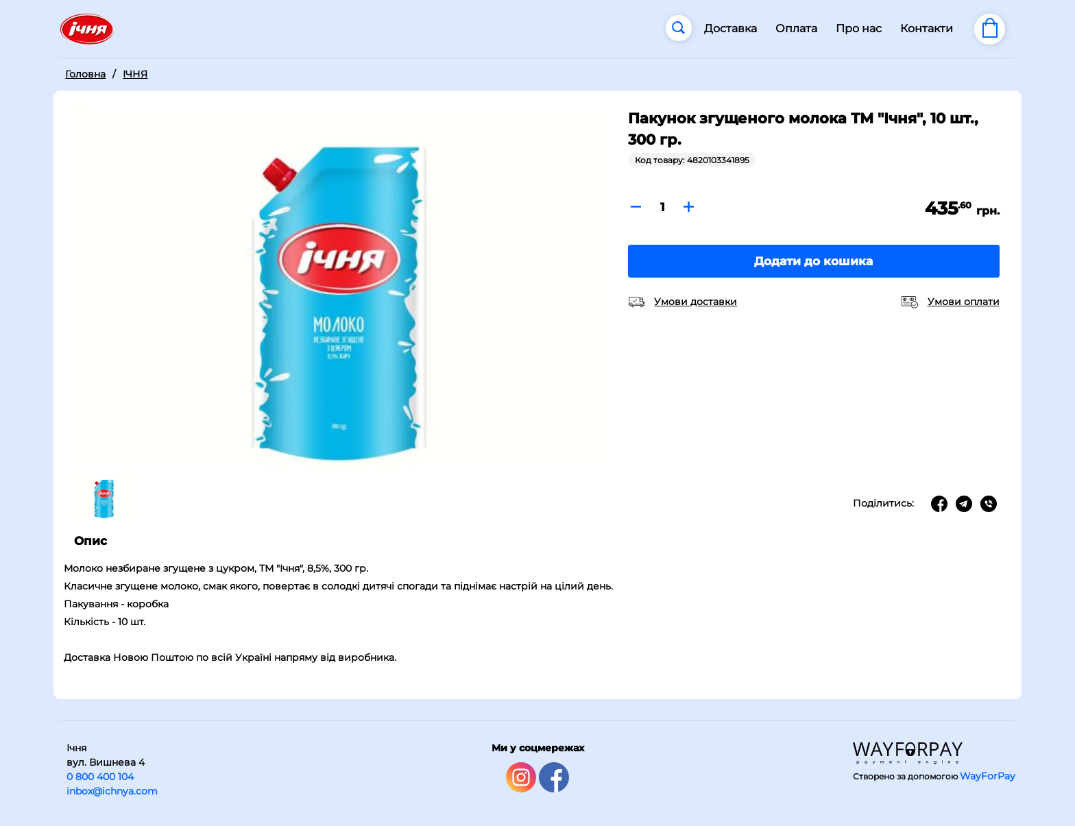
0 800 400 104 (100, 776)
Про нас (859, 28)
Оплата (796, 28)
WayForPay (987, 776)
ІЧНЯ (135, 74)
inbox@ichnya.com (112, 791)
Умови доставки (695, 301)
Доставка (730, 28)
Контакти (926, 28)
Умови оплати (964, 301)
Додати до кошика (813, 261)
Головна (85, 74)
